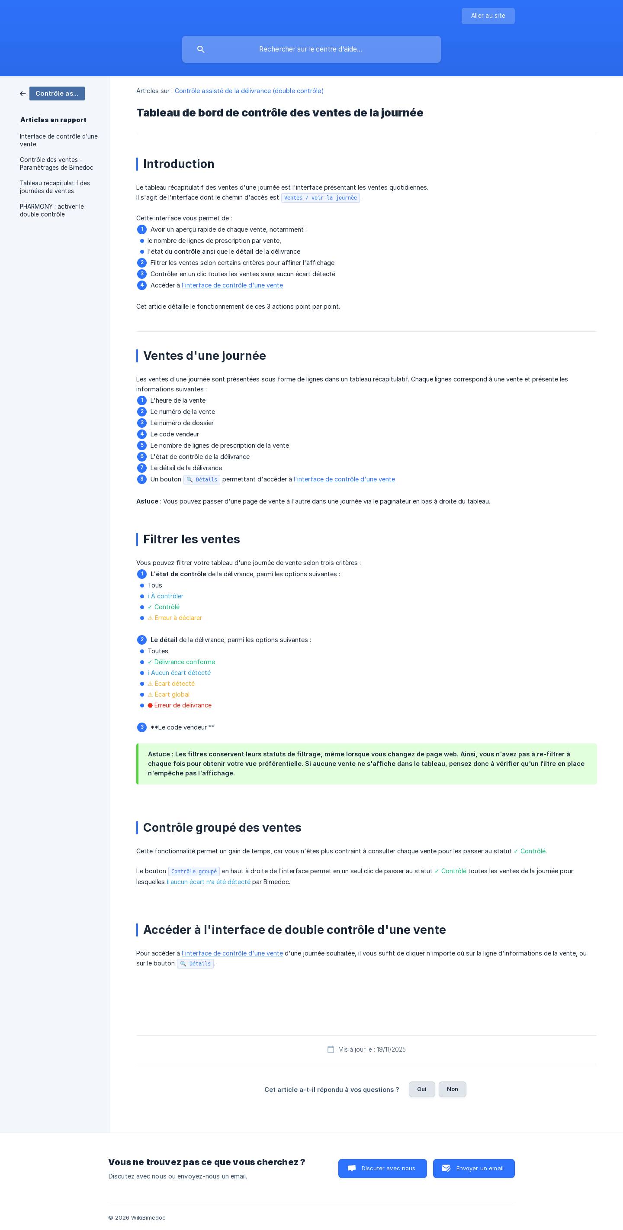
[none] (488, 16)
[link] (52, 93)
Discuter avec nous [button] (389, 1168)
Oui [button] (422, 1088)
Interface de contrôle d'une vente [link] (59, 140)
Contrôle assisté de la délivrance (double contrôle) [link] (249, 90)
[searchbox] (311, 49)
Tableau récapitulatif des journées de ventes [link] (55, 187)
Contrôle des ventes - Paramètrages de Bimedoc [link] (56, 163)
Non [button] (452, 1088)
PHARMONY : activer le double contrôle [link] (52, 210)
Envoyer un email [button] (480, 1168)
